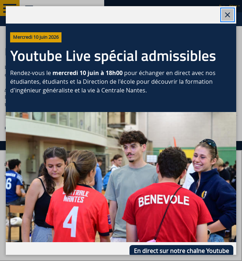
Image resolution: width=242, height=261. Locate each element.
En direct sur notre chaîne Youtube (181, 251)
